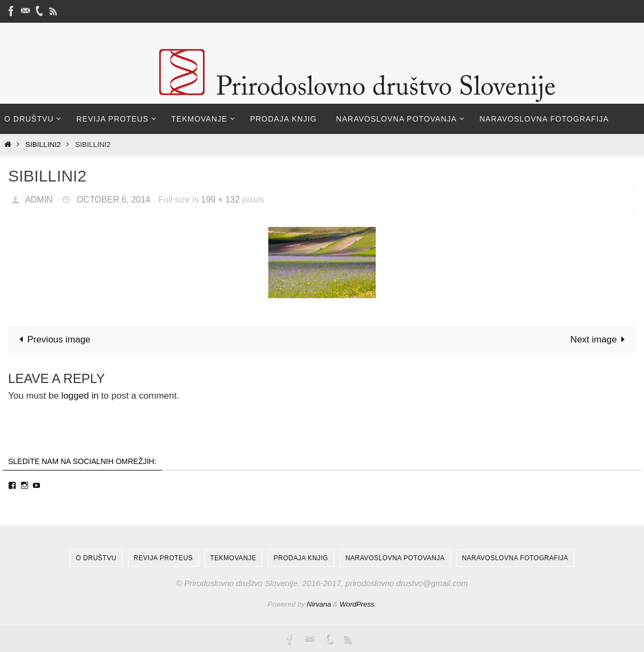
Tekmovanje (233, 558)
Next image (600, 339)
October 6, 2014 (114, 199)
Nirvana (319, 604)
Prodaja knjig (301, 558)
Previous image (53, 339)
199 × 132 (220, 199)
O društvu (96, 558)
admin (39, 199)
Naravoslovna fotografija (515, 558)
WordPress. (358, 604)
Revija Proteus (163, 558)
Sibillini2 (43, 144)
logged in (80, 396)
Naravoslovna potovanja (395, 558)
